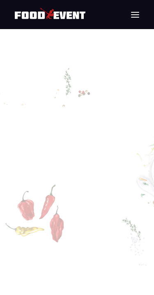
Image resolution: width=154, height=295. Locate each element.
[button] (135, 14)
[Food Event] (50, 14)
